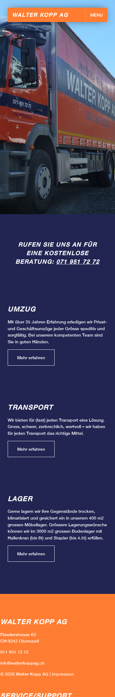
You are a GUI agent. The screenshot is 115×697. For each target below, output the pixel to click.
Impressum (63, 673)
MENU (96, 14)
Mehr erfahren (31, 357)
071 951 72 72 (77, 261)
